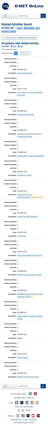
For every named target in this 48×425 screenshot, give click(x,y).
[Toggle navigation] (5, 16)
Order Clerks (22, 357)
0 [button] (17, 145)
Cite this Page (28, 406)
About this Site (16, 419)
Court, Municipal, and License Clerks (20, 29)
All (16, 53)
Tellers (20, 338)
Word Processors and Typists (29, 274)
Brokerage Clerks (24, 175)
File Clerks (21, 236)
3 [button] (17, 85)
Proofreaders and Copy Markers (30, 156)
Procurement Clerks (25, 114)
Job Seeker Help (19, 397)
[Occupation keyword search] (29, 16)
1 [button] (17, 58)
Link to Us (18, 406)
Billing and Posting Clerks (28, 376)
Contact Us (30, 397)
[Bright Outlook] (32, 296)
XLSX (13, 46)
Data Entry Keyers (24, 73)
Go (43, 16)
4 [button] (17, 148)
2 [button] (17, 66)
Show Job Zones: (7, 53)
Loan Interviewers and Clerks (29, 255)
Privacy (25, 419)
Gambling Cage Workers (27, 216)
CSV (20, 46)
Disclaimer (33, 419)
